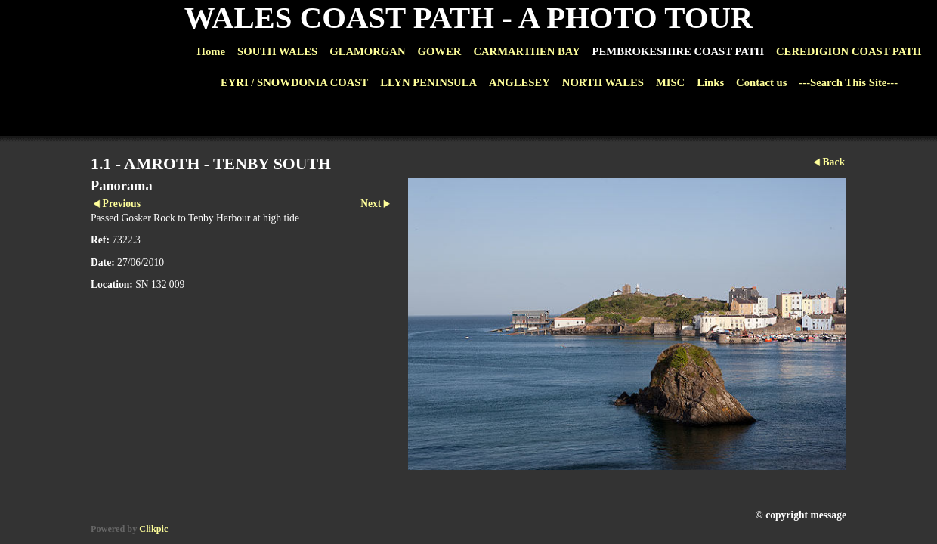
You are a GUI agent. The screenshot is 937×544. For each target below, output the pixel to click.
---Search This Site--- (848, 82)
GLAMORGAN (367, 51)
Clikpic (153, 529)
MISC (670, 82)
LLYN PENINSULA (428, 82)
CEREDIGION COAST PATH (848, 51)
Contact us (761, 82)
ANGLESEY (519, 82)
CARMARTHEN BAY (526, 51)
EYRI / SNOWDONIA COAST (294, 82)
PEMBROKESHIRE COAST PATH (678, 51)
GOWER (439, 51)
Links (710, 82)
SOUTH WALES (277, 51)
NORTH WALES (603, 82)
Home (211, 51)
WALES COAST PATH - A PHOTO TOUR (468, 18)
